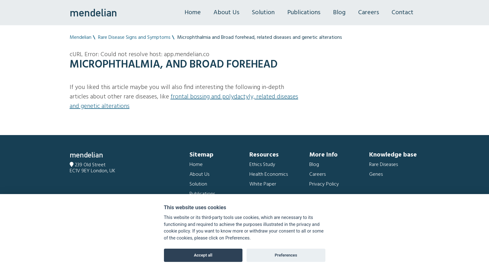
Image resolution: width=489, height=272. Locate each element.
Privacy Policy (324, 184)
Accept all (203, 255)
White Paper (262, 184)
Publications (303, 13)
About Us (226, 13)
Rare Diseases (383, 165)
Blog (339, 13)
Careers (368, 13)
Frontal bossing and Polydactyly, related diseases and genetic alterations (184, 101)
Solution (263, 13)
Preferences (286, 255)
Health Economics (268, 174)
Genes (376, 174)
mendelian (93, 12)
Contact (402, 13)
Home (192, 13)
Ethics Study (262, 165)
